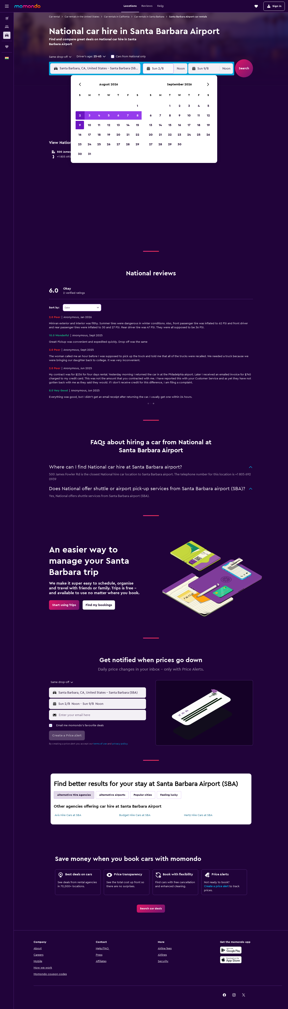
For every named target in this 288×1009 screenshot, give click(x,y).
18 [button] (99, 134)
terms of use (100, 743)
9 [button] (80, 125)
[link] (64, 605)
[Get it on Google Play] (231, 950)
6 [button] (118, 115)
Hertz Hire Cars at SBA (198, 815)
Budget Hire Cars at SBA (134, 815)
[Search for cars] (7, 35)
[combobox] (60, 57)
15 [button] (137, 125)
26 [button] (108, 144)
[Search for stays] (7, 27)
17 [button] (89, 134)
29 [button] (137, 144)
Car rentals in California (116, 16)
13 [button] (118, 125)
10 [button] (89, 125)
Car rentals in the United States (82, 16)
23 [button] (80, 144)
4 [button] (99, 115)
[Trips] (7, 47)
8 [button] (137, 115)
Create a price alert (216, 886)
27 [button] (118, 144)
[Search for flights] (7, 18)
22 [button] (137, 134)
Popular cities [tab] (143, 795)
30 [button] (80, 154)
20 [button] (118, 134)
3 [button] (89, 115)
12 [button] (108, 125)
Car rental (54, 16)
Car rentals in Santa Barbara (149, 16)
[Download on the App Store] (231, 959)
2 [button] (80, 115)
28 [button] (128, 144)
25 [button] (99, 144)
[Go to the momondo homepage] (27, 6)
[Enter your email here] (101, 715)
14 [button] (127, 125)
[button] (6, 6)
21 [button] (127, 134)
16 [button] (79, 134)
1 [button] (137, 105)
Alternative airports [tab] (112, 795)
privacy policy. (120, 743)
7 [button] (128, 115)
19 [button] (108, 134)
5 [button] (109, 115)
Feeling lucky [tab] (169, 795)
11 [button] (99, 125)
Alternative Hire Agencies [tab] (74, 795)
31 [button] (89, 154)
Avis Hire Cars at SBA (68, 815)
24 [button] (89, 144)
